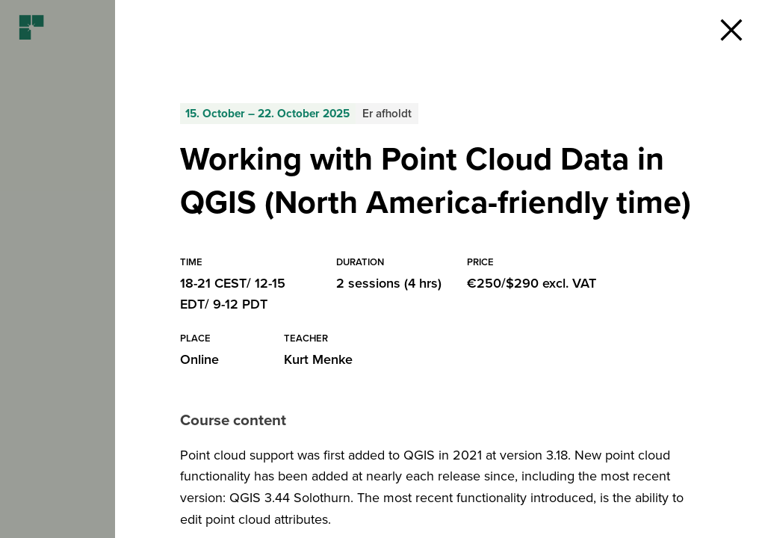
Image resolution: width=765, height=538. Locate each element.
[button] (731, 30)
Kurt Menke (318, 359)
